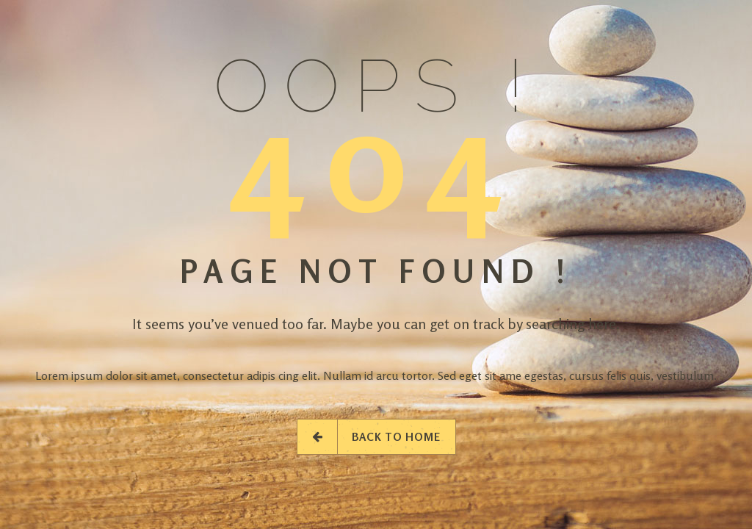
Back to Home (376, 437)
